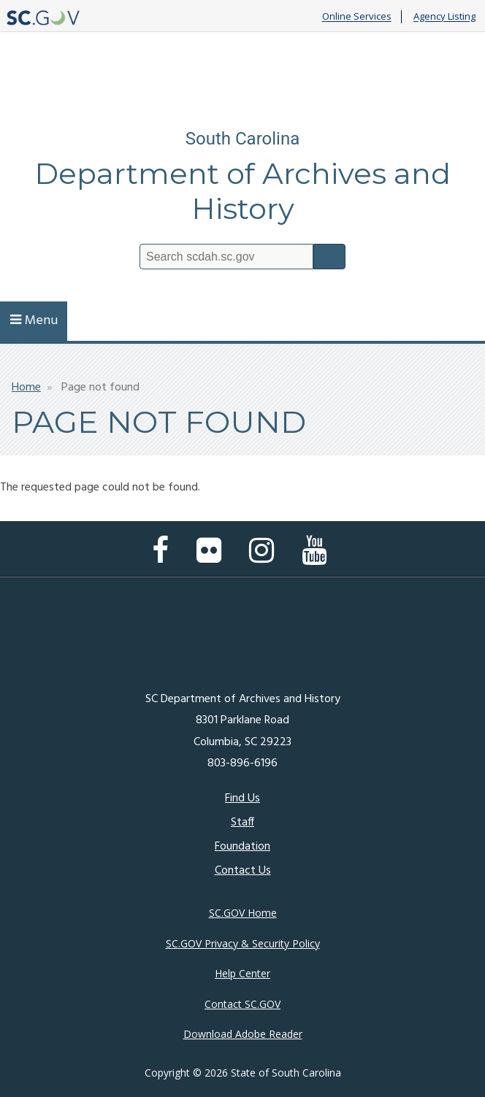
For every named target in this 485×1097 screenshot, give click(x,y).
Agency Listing (444, 16)
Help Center (242, 973)
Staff (242, 822)
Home (26, 387)
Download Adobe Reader (242, 1034)
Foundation (242, 846)
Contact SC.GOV (242, 1004)
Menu (34, 320)
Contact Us (243, 870)
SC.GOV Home (243, 913)
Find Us (242, 798)
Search (329, 256)
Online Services (357, 16)
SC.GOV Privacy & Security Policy (243, 943)
